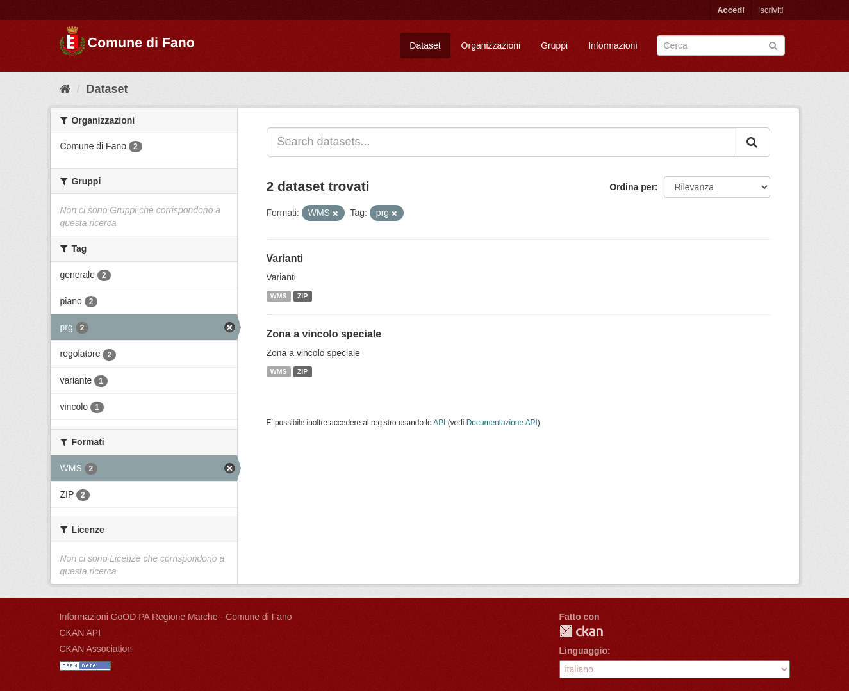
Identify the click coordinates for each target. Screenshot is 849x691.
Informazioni (612, 45)
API (439, 422)
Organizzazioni (491, 45)
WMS (278, 296)
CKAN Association (96, 649)
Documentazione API (502, 422)
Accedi (731, 10)
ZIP (302, 296)
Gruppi (554, 45)
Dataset (424, 45)
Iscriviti (771, 10)
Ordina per (632, 187)
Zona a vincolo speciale (324, 334)
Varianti (285, 258)
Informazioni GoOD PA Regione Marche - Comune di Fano (176, 617)
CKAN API (80, 633)
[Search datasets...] (501, 142)
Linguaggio (583, 651)
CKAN (581, 631)
